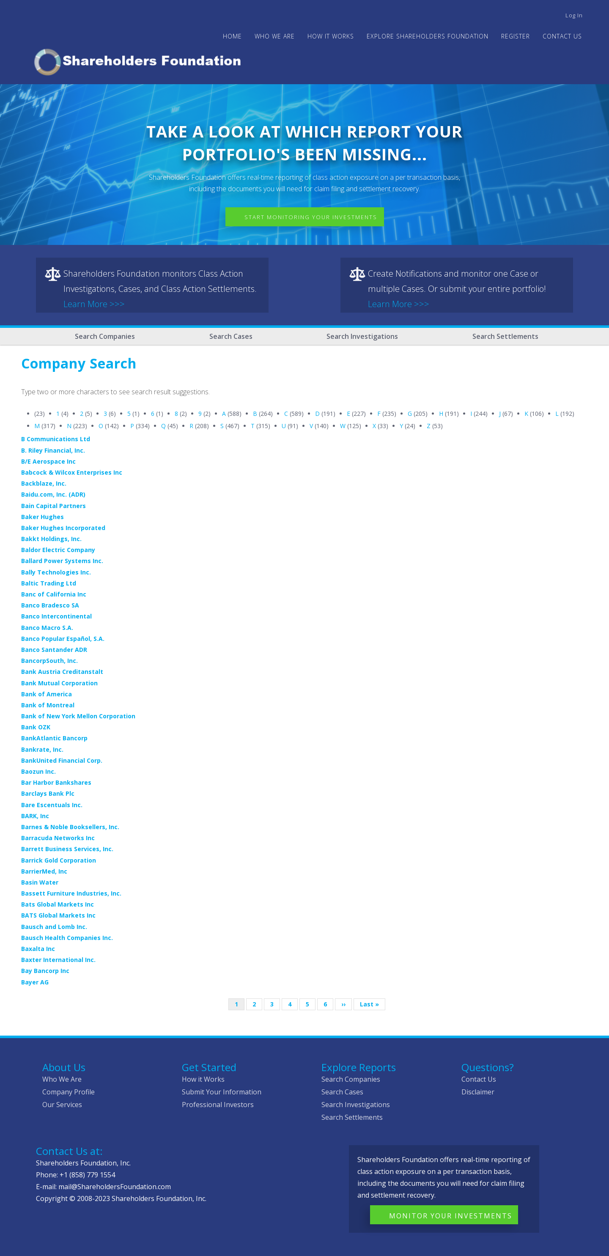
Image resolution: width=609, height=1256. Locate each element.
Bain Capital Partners (53, 506)
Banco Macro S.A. (47, 628)
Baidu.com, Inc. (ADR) (53, 494)
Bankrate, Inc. (42, 749)
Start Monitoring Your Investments (310, 217)
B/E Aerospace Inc (48, 461)
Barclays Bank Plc (47, 793)
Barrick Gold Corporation (58, 860)
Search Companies (105, 336)
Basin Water (39, 882)
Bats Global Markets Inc (57, 904)
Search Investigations (362, 336)
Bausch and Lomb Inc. (54, 927)
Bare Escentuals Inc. (51, 805)
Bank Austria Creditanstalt (62, 672)
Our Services (62, 1104)
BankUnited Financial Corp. (61, 760)
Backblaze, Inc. (43, 483)
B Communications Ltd (55, 439)
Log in (574, 15)
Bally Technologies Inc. (56, 572)
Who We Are (62, 1079)
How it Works (203, 1079)
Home (232, 36)
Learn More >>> (94, 304)
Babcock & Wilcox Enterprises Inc (71, 472)
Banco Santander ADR (54, 650)
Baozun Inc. (38, 771)
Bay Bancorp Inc (45, 971)
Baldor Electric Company (58, 550)
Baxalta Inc (38, 949)
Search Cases (230, 336)
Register (515, 36)
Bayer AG (35, 982)
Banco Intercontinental (56, 616)
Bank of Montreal (47, 705)
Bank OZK (35, 727)
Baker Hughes (42, 517)
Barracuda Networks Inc (58, 838)
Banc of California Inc (53, 594)
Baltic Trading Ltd (48, 583)
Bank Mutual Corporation (59, 683)
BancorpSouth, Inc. (49, 661)
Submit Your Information (221, 1092)
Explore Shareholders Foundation (427, 36)
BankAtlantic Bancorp (54, 738)
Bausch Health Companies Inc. (67, 938)
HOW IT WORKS (330, 36)
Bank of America (46, 694)
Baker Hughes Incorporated (63, 528)
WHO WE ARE (275, 36)
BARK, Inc (35, 816)
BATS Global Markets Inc (58, 915)
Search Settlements (505, 336)
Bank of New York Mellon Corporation (78, 716)
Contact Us (562, 36)
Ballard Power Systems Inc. (62, 561)
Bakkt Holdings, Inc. (51, 539)
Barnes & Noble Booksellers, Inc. (70, 827)
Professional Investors (218, 1104)
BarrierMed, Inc (44, 871)
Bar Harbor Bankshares (56, 782)
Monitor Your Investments (450, 1215)
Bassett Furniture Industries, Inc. (71, 893)
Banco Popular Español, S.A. (62, 639)
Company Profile (68, 1092)
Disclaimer (477, 1092)
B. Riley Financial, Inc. (53, 450)
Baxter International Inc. (58, 960)
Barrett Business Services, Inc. (67, 849)
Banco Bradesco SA (50, 605)
